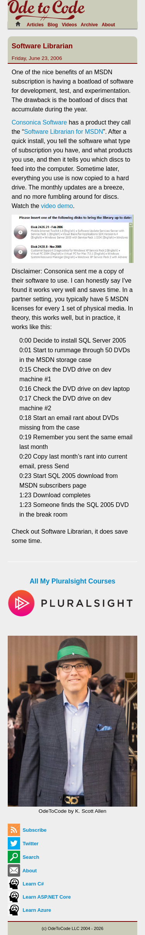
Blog (53, 24)
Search (23, 857)
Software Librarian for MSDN (63, 131)
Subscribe (27, 830)
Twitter (23, 843)
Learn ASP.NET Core (39, 897)
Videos (69, 24)
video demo (57, 206)
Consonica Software (39, 122)
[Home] (20, 24)
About (108, 24)
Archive (89, 24)
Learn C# (26, 884)
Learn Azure (29, 910)
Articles (35, 24)
